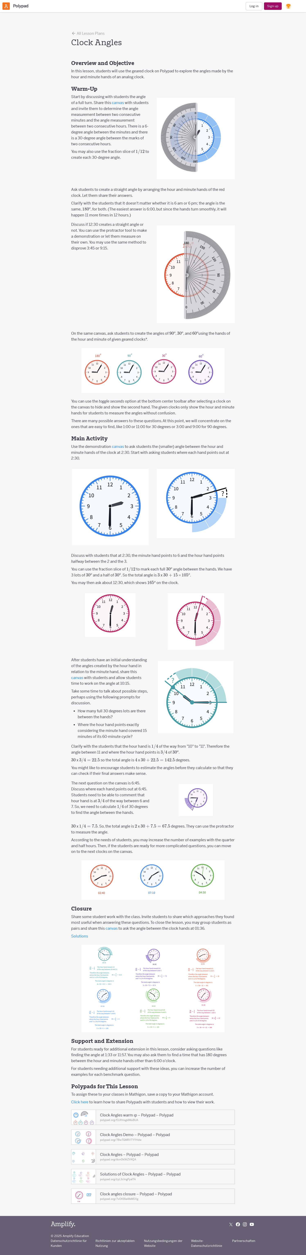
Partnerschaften (243, 1241)
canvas (118, 102)
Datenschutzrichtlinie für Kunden (69, 1243)
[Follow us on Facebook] (237, 1224)
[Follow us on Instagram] (244, 1224)
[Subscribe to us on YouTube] (251, 1224)
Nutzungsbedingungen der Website (163, 1243)
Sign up (272, 6)
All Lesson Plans (88, 33)
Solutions (79, 936)
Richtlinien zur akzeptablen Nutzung (115, 1243)
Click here (79, 1102)
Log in (254, 6)
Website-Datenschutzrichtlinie (206, 1243)
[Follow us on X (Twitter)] (230, 1224)
